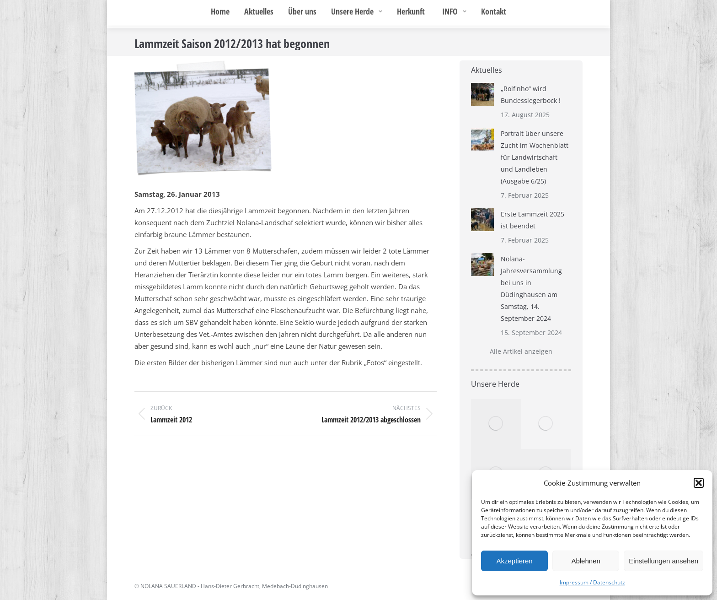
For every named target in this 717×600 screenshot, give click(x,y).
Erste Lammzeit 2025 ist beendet (532, 220)
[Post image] (482, 94)
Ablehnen (585, 561)
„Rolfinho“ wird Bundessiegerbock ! (531, 94)
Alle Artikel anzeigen (521, 351)
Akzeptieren (514, 561)
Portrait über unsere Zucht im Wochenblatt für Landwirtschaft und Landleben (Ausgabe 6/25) (534, 157)
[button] (698, 482)
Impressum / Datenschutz (592, 582)
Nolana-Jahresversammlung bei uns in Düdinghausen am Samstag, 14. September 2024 (531, 288)
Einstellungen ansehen (663, 561)
